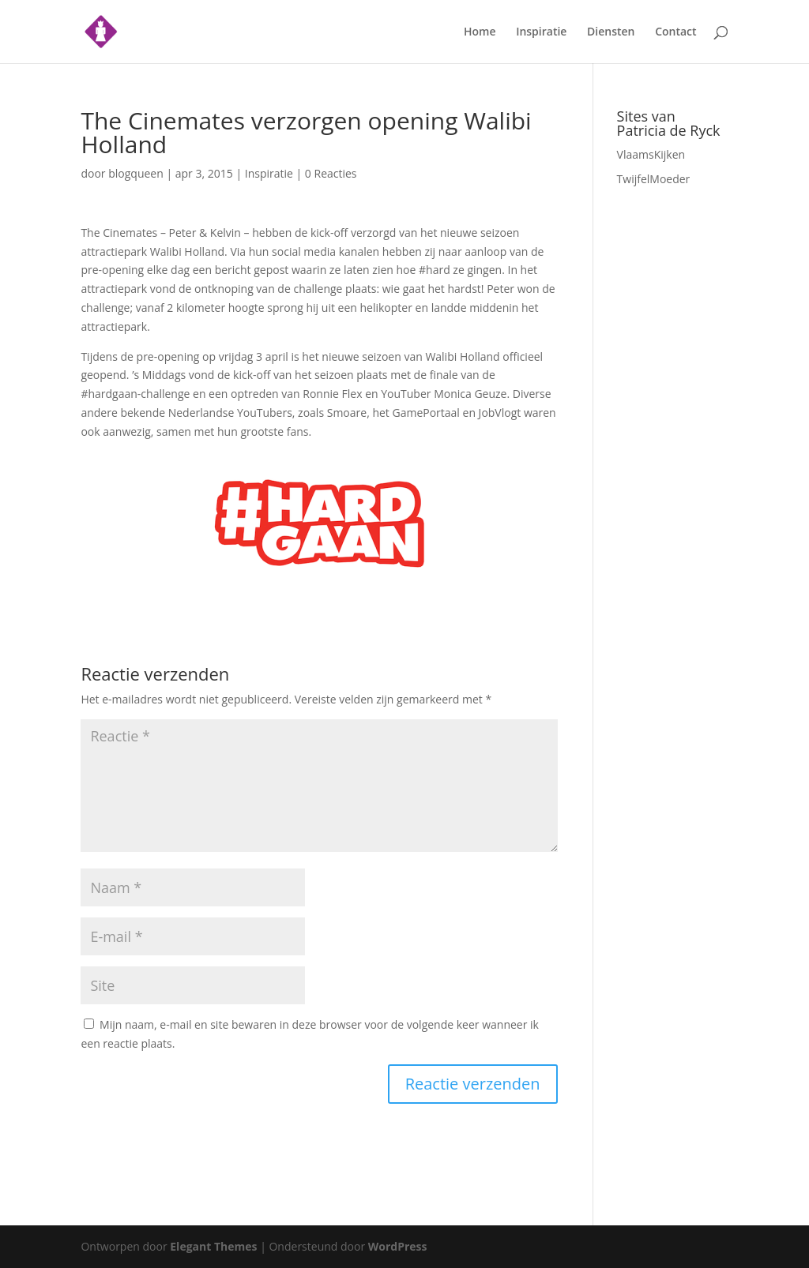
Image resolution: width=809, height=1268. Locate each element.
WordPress (397, 1246)
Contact (675, 32)
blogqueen (136, 173)
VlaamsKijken (651, 154)
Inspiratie (541, 32)
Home (480, 32)
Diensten (610, 32)
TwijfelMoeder (653, 178)
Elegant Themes (213, 1246)
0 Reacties (331, 173)
